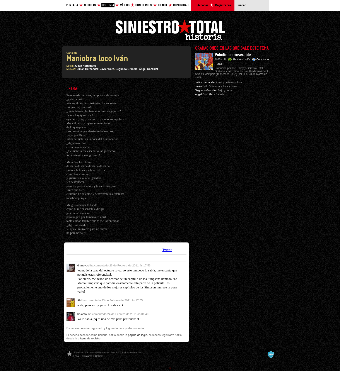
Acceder (202, 5)
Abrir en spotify (241, 59)
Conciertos (143, 5)
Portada (72, 5)
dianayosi (83, 265)
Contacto (87, 356)
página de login (137, 335)
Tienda (162, 5)
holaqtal (82, 314)
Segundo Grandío (127, 69)
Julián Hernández (85, 65)
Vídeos (125, 5)
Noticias (90, 5)
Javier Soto (107, 69)
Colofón (99, 356)
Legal (76, 356)
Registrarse (223, 5)
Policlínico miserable (233, 55)
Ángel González (148, 69)
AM (79, 300)
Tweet (167, 250)
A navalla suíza (271, 354)
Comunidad (180, 5)
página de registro (89, 338)
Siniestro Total (170, 30)
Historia (108, 5)
